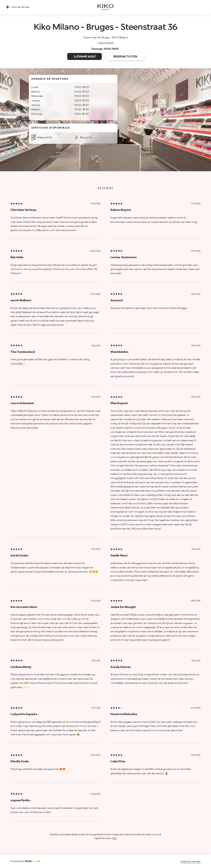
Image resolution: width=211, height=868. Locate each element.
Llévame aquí (84, 56)
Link (114, 838)
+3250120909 (105, 43)
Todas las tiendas (190, 861)
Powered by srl (25, 861)
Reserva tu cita (125, 56)
